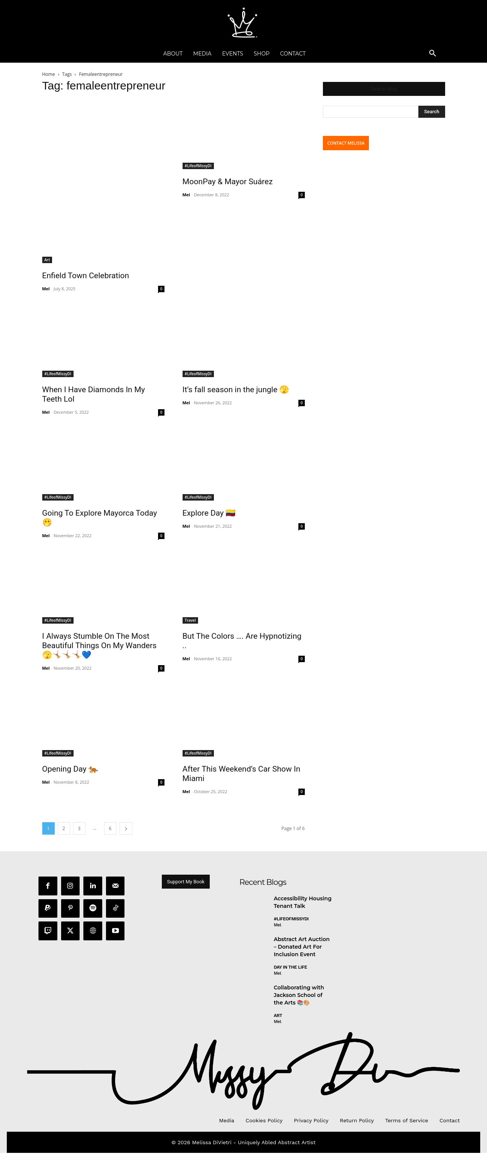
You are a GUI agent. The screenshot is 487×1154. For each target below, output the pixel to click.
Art (47, 259)
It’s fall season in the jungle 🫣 (236, 389)
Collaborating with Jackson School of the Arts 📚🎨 (299, 996)
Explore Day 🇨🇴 (209, 513)
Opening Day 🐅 (70, 768)
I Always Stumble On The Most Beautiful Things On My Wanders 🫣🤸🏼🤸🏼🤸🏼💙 (99, 645)
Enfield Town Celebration (85, 275)
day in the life (290, 968)
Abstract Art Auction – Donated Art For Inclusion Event (302, 948)
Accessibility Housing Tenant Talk (303, 904)
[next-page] (126, 828)
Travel (190, 620)
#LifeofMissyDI (198, 165)
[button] (433, 54)
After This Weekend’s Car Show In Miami (242, 773)
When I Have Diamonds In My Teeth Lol (93, 394)
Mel (46, 288)
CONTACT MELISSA (346, 143)
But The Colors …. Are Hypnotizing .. (242, 641)
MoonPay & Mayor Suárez (228, 181)
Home (48, 74)
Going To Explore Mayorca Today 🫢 (99, 517)
